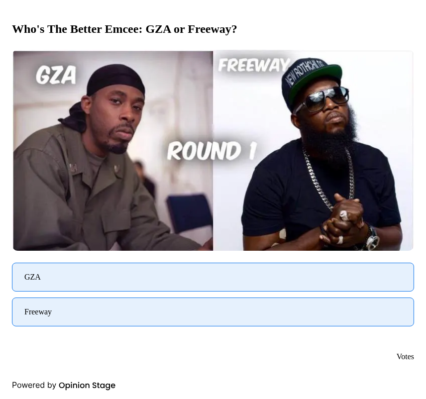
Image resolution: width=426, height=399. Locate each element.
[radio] (213, 277)
